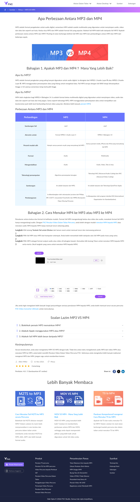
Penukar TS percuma (42, 463)
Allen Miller (23, 362)
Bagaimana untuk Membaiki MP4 (81, 486)
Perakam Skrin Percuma (43, 489)
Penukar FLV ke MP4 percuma (45, 466)
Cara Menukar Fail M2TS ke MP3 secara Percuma (29, 415)
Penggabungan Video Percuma (45, 483)
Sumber (120, 3)
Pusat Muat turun (14, 464)
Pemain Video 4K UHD (77, 483)
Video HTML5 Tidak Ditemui (79, 476)
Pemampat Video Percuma (44, 486)
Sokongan (132, 3)
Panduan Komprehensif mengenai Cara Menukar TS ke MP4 (108, 415)
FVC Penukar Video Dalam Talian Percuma (59, 222)
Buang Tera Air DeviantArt (78, 473)
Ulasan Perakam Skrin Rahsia (79, 466)
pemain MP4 (85, 104)
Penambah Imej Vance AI (78, 479)
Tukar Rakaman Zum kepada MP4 (81, 463)
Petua (20, 10)
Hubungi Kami (114, 466)
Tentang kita (114, 463)
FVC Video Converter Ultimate (27, 309)
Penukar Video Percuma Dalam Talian (45, 477)
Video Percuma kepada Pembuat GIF (46, 471)
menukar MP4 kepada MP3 (106, 222)
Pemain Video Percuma (43, 492)
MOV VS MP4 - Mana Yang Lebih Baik (68, 415)
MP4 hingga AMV (76, 469)
